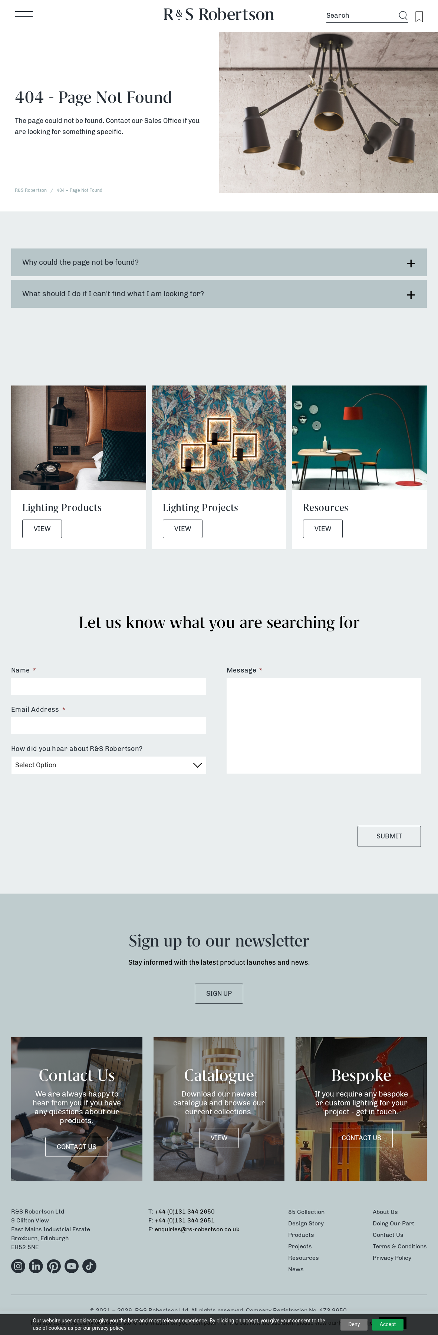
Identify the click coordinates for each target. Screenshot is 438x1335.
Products (301, 1234)
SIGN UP (219, 993)
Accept (388, 1324)
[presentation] (283, 799)
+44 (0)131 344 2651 (185, 1220)
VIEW (219, 1138)
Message (245, 670)
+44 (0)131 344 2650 (185, 1211)
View (42, 529)
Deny (354, 1324)
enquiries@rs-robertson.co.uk (197, 1229)
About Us (385, 1211)
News (296, 1269)
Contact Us (76, 1147)
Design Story (306, 1223)
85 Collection (306, 1211)
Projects (300, 1246)
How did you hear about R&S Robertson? (76, 749)
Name (23, 670)
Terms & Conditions (400, 1246)
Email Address (38, 709)
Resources (303, 1257)
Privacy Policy (392, 1257)
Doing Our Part (393, 1223)
